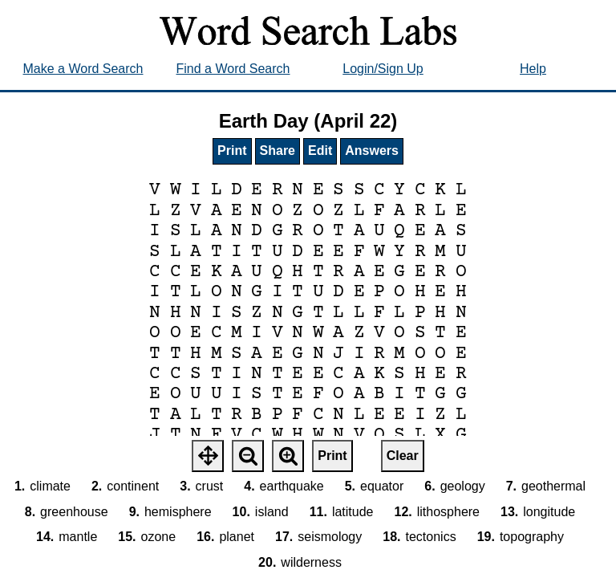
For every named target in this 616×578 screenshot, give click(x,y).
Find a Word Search (233, 68)
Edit (320, 150)
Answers (372, 150)
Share (277, 150)
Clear (403, 455)
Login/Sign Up (383, 68)
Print (231, 150)
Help (533, 68)
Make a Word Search (83, 68)
